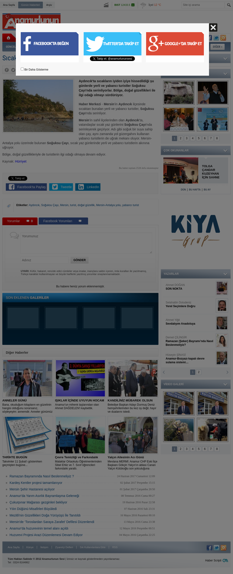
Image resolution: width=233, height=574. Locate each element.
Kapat (213, 27)
